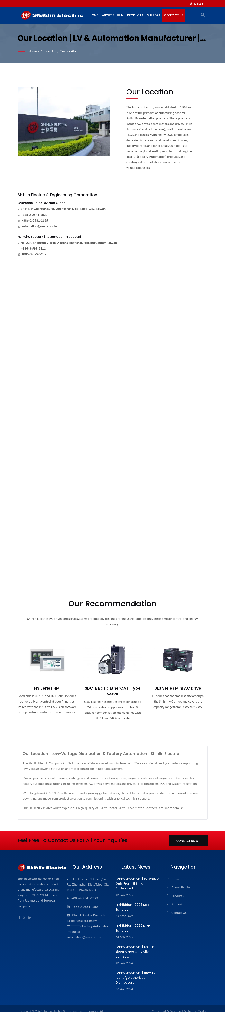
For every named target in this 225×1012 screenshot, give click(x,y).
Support (156, 15)
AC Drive (103, 808)
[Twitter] (24, 923)
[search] (203, 14)
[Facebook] (19, 923)
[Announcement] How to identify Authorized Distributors (137, 971)
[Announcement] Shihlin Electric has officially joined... (137, 949)
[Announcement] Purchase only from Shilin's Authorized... (134, 883)
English (200, 3)
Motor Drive (119, 808)
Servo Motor (137, 808)
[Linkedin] (30, 923)
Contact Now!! (188, 841)
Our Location (70, 51)
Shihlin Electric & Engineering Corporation (72, 1001)
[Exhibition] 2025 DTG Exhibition (131, 928)
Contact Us (176, 15)
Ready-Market (199, 1001)
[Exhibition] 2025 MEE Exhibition (131, 907)
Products (137, 15)
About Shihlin (113, 15)
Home (94, 15)
